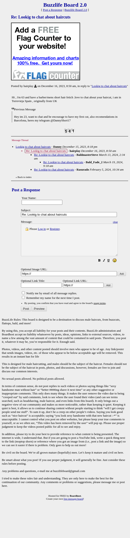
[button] (111, 267)
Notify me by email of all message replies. (49, 299)
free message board (73, 505)
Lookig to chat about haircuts (109, 86)
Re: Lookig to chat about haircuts (54, 154)
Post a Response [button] (52, 10)
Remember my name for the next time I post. (51, 304)
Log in (42, 229)
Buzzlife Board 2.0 (75, 10)
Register (55, 229)
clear (126, 221)
